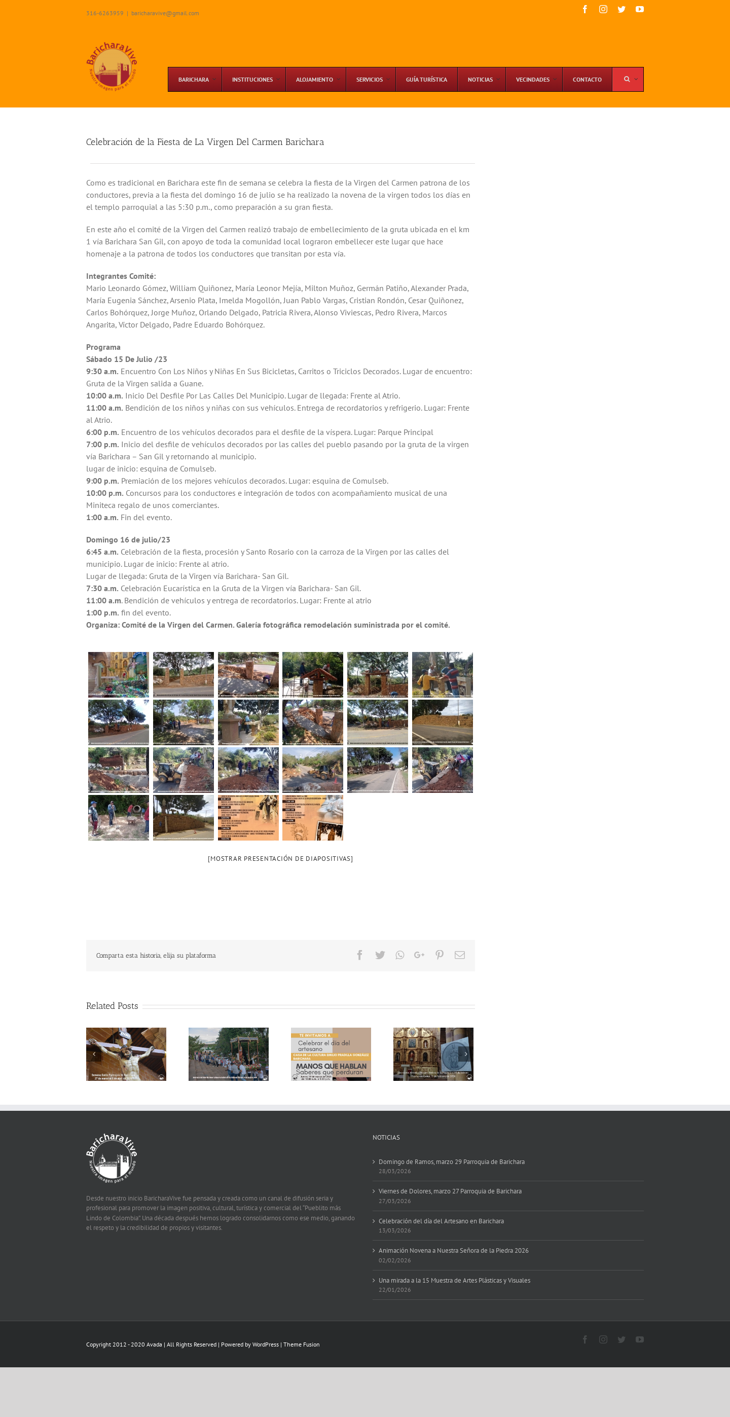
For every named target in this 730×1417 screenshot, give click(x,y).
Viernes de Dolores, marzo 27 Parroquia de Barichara (450, 1191)
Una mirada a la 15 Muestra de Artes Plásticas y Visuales (454, 1280)
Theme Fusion (301, 1344)
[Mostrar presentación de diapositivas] (280, 858)
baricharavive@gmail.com (165, 13)
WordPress (265, 1344)
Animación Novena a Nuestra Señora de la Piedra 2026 (454, 1250)
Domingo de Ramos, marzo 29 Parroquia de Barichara (452, 1161)
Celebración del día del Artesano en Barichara (441, 1221)
